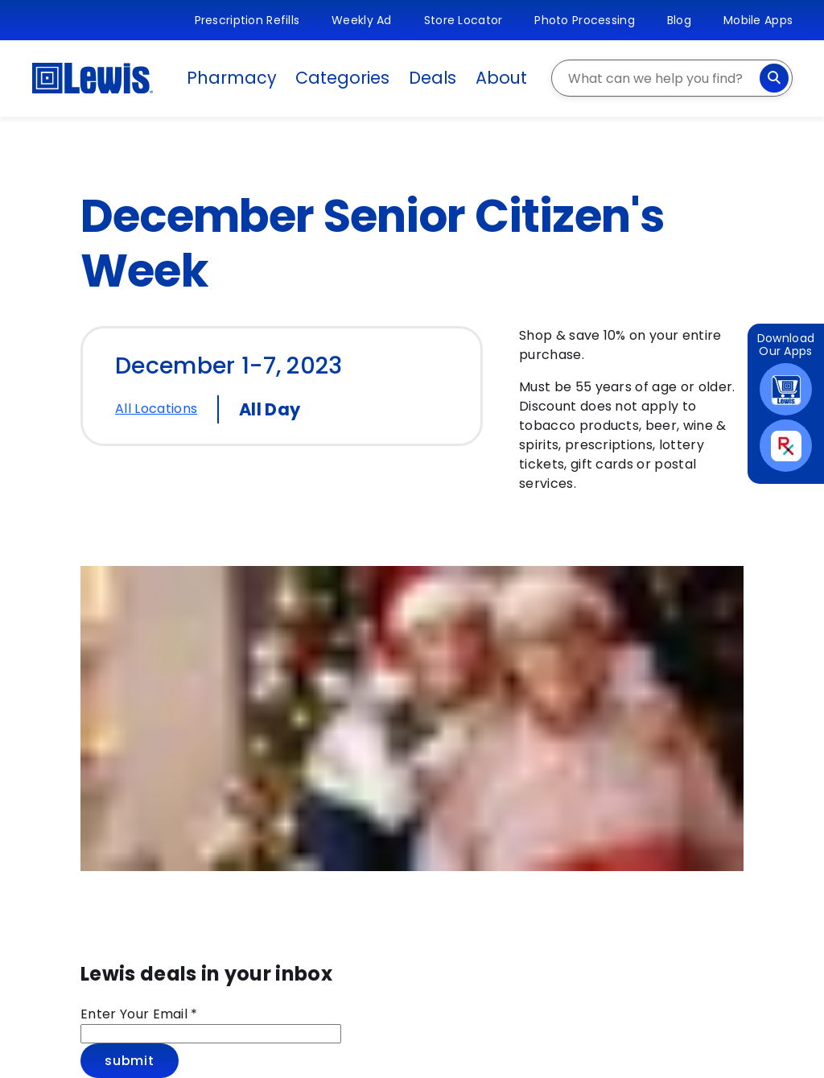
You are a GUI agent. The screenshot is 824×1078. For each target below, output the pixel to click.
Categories (342, 77)
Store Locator (463, 20)
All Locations (156, 408)
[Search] (774, 78)
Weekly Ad (362, 20)
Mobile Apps (758, 20)
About (501, 77)
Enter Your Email (139, 1014)
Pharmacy (231, 77)
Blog (679, 20)
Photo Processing (584, 20)
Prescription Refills (247, 20)
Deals (433, 77)
